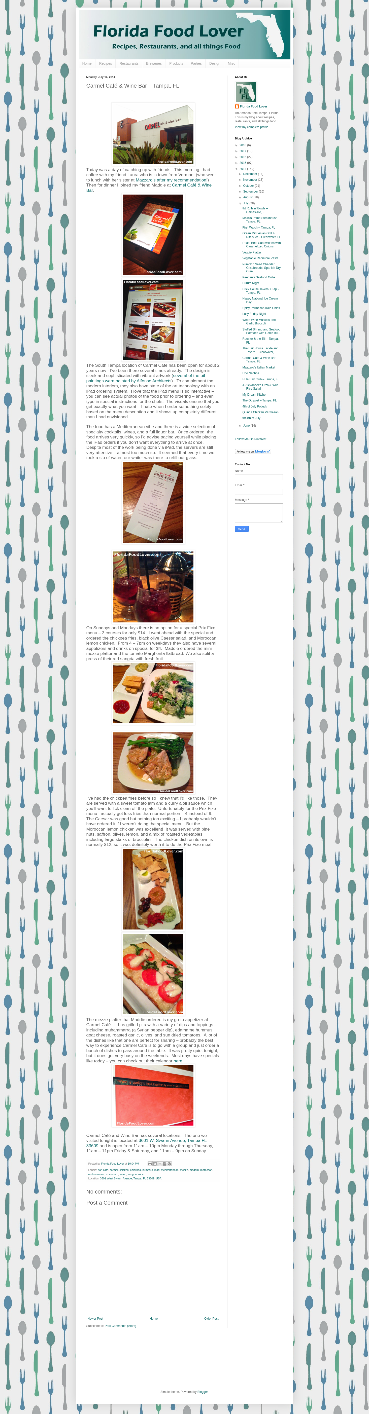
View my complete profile (252, 127)
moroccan (206, 1169)
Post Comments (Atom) (120, 1326)
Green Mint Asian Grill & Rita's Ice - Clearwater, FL (261, 235)
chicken (124, 1169)
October (249, 186)
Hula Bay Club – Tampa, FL (260, 379)
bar (100, 1169)
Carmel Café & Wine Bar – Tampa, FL (260, 359)
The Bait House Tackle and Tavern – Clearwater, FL (260, 350)
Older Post (211, 1318)
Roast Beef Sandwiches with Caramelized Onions (261, 244)
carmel (114, 1169)
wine (141, 1174)
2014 (243, 169)
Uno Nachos (250, 373)
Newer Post (95, 1318)
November (250, 179)
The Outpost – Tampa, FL (259, 400)
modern (194, 1169)
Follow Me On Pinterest (250, 439)
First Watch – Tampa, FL (258, 227)
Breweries (154, 63)
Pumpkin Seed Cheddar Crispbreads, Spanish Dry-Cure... (262, 268)
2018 (243, 145)
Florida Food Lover (253, 106)
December (250, 174)
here (178, 1060)
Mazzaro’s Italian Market (258, 367)
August (248, 197)
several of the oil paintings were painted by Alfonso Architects (145, 378)
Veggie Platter (251, 252)
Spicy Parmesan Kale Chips (261, 308)
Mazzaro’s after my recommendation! (172, 179)
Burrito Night (250, 283)
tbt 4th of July (251, 418)
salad (123, 1174)
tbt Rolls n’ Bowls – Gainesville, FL (255, 210)
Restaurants (128, 63)
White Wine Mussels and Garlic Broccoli (259, 321)
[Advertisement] (255, 614)
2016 (243, 157)
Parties (196, 63)
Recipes (105, 63)
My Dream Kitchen (254, 394)
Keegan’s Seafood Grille (258, 277)
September (251, 191)
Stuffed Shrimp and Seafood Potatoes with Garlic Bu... (261, 331)
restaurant (112, 1174)
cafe (105, 1169)
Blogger (202, 1392)
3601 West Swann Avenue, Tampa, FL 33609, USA (130, 1178)
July (246, 203)
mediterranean (170, 1169)
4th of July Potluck (254, 406)
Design (214, 63)
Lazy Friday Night (254, 314)
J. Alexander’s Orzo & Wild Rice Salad (260, 386)
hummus (147, 1169)
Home (87, 63)
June (246, 425)
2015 (243, 163)
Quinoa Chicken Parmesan (260, 412)
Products (176, 63)
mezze (184, 1169)
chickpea (135, 1169)
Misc (231, 63)
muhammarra (96, 1174)
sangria (132, 1174)
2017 (243, 151)
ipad (156, 1169)
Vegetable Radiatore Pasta (260, 258)
